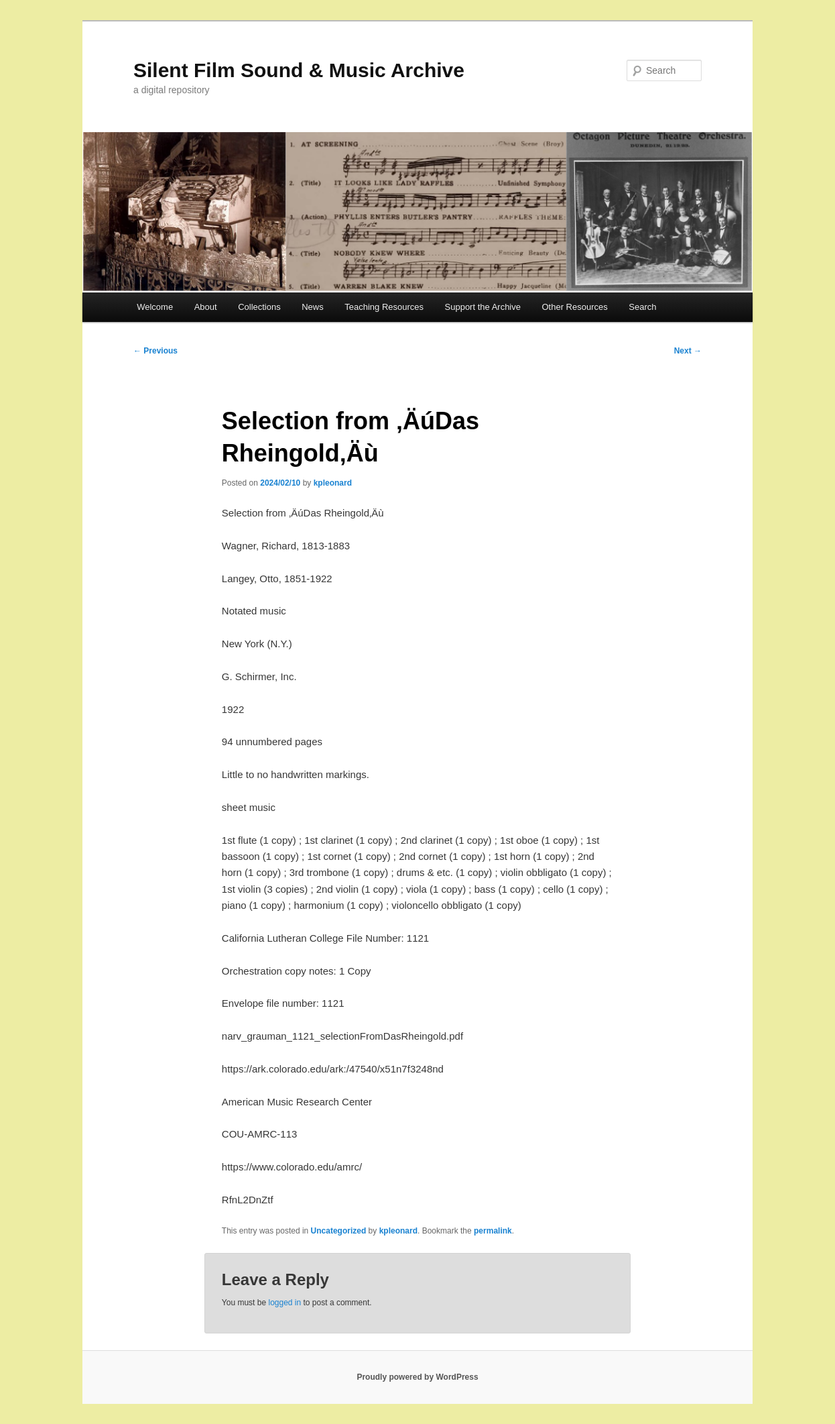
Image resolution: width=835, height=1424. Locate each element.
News (313, 307)
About (205, 307)
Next (688, 350)
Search (642, 307)
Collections (259, 307)
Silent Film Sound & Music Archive (298, 70)
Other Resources (575, 307)
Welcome (155, 307)
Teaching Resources (384, 307)
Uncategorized (339, 1231)
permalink (493, 1231)
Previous (155, 350)
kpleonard (333, 483)
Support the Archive (483, 307)
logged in (284, 1302)
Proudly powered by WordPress (417, 1377)
